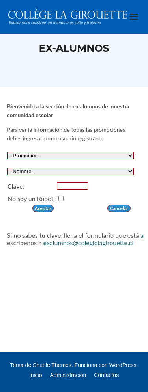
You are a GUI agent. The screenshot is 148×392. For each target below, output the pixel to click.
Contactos (106, 375)
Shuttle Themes (52, 365)
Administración (68, 375)
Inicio (35, 375)
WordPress (123, 365)
